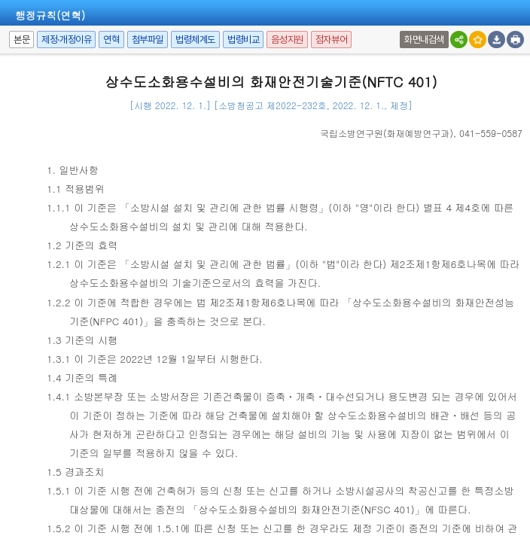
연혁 (111, 39)
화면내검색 (424, 39)
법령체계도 (195, 39)
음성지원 (287, 39)
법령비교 (243, 39)
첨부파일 (147, 39)
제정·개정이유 (66, 39)
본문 (21, 39)
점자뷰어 (331, 39)
